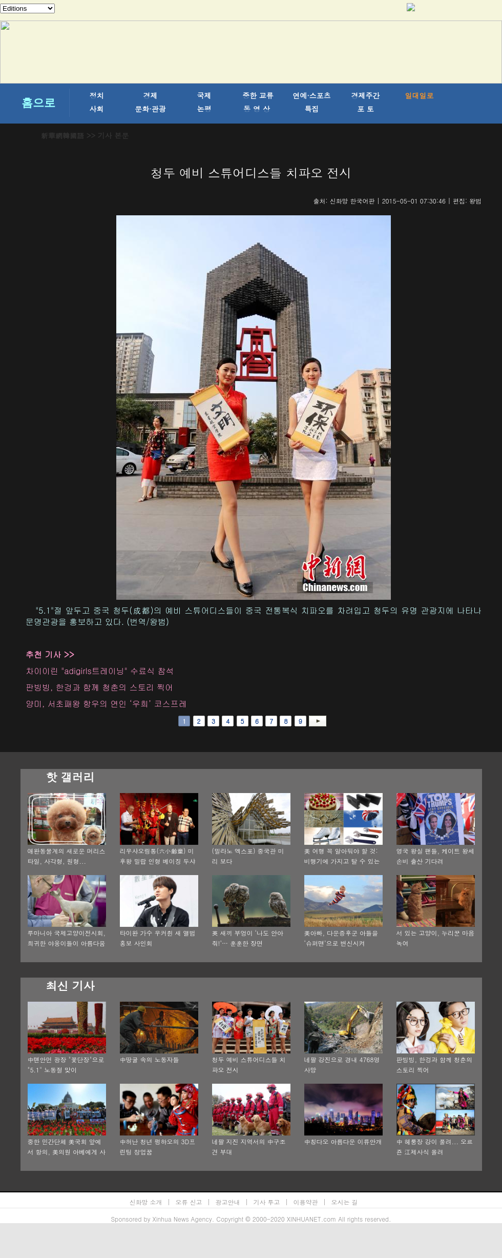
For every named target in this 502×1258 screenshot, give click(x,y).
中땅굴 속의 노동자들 (149, 1059)
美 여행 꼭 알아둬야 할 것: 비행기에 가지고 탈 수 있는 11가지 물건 (342, 861)
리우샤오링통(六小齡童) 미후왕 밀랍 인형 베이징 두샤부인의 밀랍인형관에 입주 (158, 861)
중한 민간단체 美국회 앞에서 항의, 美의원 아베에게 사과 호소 (67, 1151)
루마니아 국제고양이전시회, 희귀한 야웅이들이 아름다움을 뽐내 (67, 943)
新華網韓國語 (62, 135)
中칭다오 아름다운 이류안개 (343, 1141)
